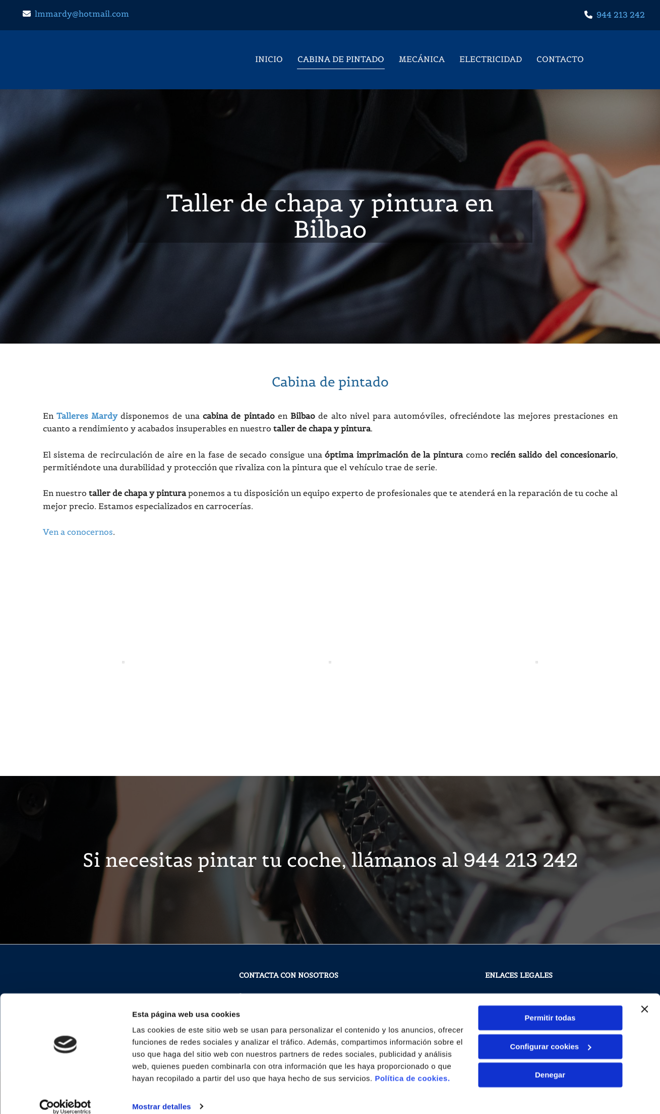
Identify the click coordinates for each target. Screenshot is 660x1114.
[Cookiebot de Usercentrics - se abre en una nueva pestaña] (65, 1094)
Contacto (561, 58)
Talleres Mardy (86, 416)
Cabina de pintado (340, 58)
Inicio (268, 58)
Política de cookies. (412, 1066)
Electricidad (491, 58)
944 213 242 (620, 15)
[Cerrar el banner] (644, 996)
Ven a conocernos (78, 532)
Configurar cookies (550, 1034)
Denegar (550, 1063)
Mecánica (422, 58)
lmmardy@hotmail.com (82, 14)
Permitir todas (550, 1005)
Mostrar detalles (161, 1094)
